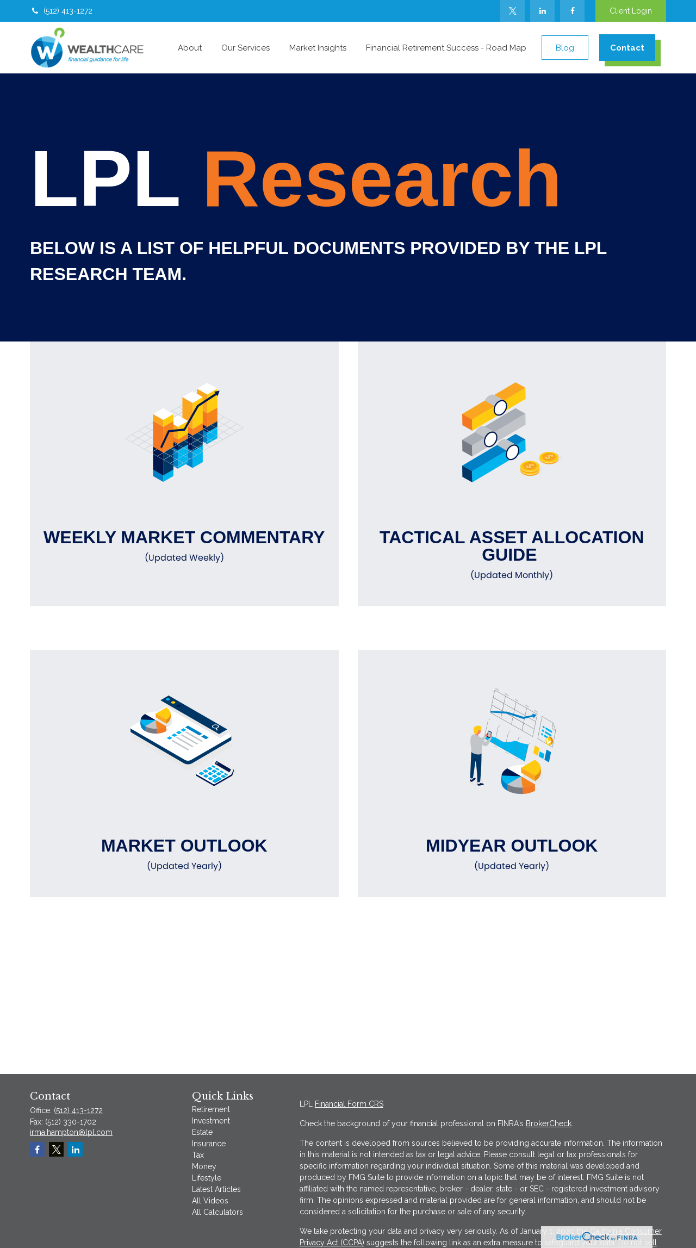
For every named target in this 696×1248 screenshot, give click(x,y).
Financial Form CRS (349, 1104)
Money (204, 1166)
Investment (211, 1120)
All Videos (210, 1200)
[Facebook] (572, 11)
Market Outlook (184, 854)
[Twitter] (512, 11)
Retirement (211, 1109)
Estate (202, 1132)
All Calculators (217, 1212)
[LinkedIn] (542, 11)
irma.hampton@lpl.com (71, 1132)
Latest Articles (216, 1189)
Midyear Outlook (512, 854)
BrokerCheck (548, 1123)
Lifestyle (206, 1178)
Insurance (209, 1143)
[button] (189, 47)
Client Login (631, 11)
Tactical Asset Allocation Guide (512, 554)
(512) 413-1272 (61, 11)
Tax (198, 1155)
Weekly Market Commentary (184, 545)
